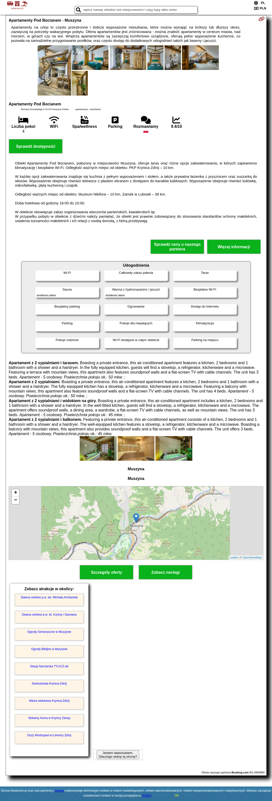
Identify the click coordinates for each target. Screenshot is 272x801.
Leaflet (234, 557)
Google (59, 790)
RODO (146, 795)
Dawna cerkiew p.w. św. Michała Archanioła (49, 597)
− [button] (15, 500)
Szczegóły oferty (106, 572)
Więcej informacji (234, 247)
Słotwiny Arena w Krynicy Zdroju (49, 718)
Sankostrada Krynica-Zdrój (49, 683)
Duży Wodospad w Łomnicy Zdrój (49, 735)
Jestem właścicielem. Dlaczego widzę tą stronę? (118, 754)
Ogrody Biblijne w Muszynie (49, 649)
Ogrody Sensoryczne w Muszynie (49, 632)
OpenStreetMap (252, 557)
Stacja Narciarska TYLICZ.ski (49, 666)
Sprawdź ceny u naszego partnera (177, 246)
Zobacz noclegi (165, 572)
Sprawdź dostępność (35, 146)
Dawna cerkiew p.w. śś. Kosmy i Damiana (49, 614)
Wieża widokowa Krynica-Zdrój (49, 701)
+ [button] (15, 493)
